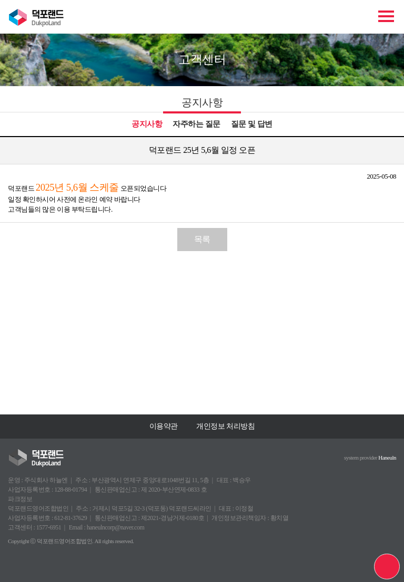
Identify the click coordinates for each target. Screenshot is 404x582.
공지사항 (147, 124)
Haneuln (387, 457)
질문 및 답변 (251, 124)
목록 (202, 239)
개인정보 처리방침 (225, 426)
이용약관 (163, 426)
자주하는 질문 (196, 124)
